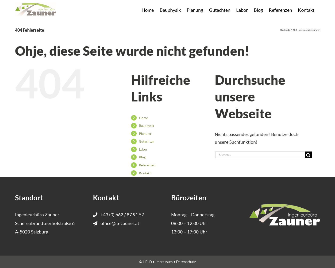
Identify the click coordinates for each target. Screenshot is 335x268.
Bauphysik (146, 126)
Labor (143, 149)
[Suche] (308, 154)
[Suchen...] (260, 154)
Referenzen (147, 165)
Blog (142, 157)
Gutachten (146, 141)
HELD (147, 262)
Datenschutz (186, 262)
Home (143, 118)
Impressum (164, 262)
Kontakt (145, 173)
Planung (145, 134)
